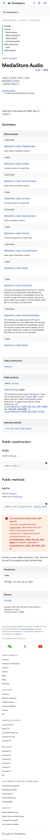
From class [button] (18, 428)
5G (3, 714)
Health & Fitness (8, 702)
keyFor (8, 389)
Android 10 (6, 771)
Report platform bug (10, 812)
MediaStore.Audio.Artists (17, 198)
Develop (23, 20)
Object (14, 84)
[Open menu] (4, 3)
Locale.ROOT (32, 396)
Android (5, 659)
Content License (27, 629)
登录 (45, 3)
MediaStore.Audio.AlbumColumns (20, 146)
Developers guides (9, 790)
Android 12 (6, 763)
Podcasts (5, 683)
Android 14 (6, 755)
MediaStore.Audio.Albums (17, 164)
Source (5, 671)
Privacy (5, 710)
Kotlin (37, 70)
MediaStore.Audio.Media (16, 268)
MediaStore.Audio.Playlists (18, 285)
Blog (4, 679)
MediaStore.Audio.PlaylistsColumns (22, 315)
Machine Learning (9, 698)
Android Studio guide (10, 786)
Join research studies (10, 824)
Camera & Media (8, 706)
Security (5, 667)
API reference (10, 12)
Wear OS (5, 729)
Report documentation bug (13, 816)
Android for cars (8, 737)
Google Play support (10, 820)
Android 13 (6, 759)
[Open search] (34, 3)
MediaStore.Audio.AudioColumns (20, 216)
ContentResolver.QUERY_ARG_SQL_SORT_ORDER (26, 406)
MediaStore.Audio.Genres (17, 233)
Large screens (7, 725)
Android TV (6, 741)
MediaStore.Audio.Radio (16, 345)
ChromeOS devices (10, 733)
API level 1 (13, 58)
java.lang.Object (8, 91)
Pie (3, 775)
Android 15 (6, 751)
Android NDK (7, 802)
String (15, 383)
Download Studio (9, 798)
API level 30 (18, 497)
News (4, 675)
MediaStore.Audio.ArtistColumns (20, 181)
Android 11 (6, 767)
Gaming (5, 694)
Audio (7, 366)
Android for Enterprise (11, 663)
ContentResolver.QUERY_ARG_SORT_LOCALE (24, 411)
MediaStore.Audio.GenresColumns (21, 250)
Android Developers (9, 20)
